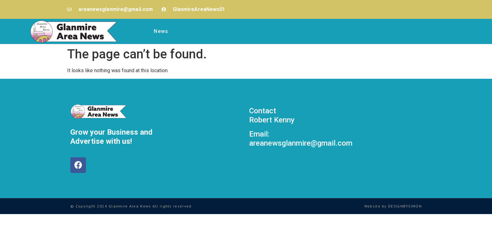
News (161, 31)
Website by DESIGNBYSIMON (393, 206)
